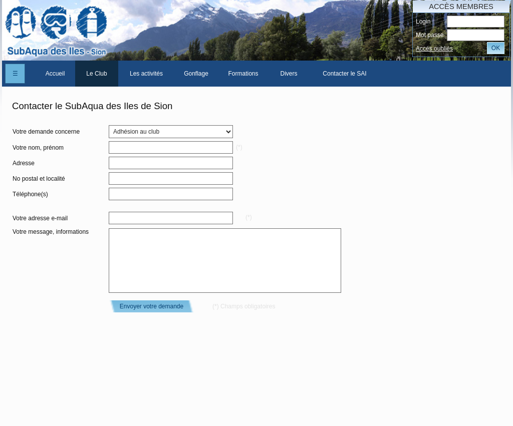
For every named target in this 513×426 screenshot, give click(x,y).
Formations (243, 73)
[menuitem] (55, 74)
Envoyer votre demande (151, 306)
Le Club (96, 73)
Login (423, 21)
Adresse (24, 163)
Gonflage (196, 73)
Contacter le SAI (344, 73)
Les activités (146, 73)
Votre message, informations (51, 231)
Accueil (55, 73)
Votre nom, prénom (38, 147)
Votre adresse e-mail (40, 218)
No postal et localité (39, 178)
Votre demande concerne (46, 131)
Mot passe (429, 35)
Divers (288, 73)
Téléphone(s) (30, 194)
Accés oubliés (434, 48)
